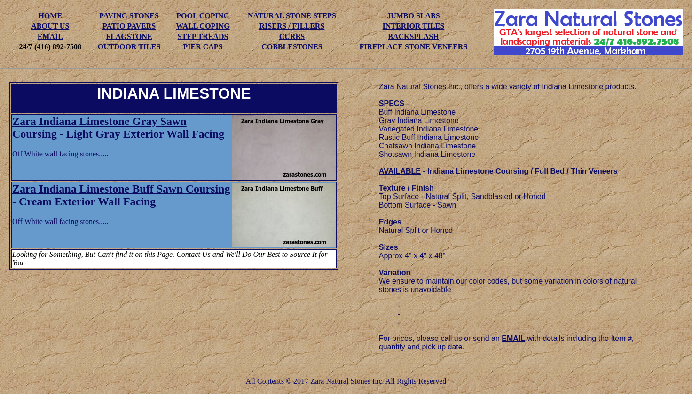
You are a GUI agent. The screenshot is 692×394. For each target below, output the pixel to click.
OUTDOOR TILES (129, 47)
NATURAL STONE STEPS (292, 16)
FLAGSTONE (129, 36)
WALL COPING (202, 26)
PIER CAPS (202, 47)
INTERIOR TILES (414, 26)
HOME (50, 16)
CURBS (292, 36)
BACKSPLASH (413, 36)
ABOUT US (50, 26)
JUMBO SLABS (413, 16)
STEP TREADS (203, 36)
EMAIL (50, 36)
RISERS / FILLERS (292, 26)
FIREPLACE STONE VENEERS (414, 47)
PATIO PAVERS (129, 26)
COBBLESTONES (291, 47)
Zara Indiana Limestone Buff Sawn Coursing (121, 189)
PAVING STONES (129, 16)
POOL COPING (202, 16)
